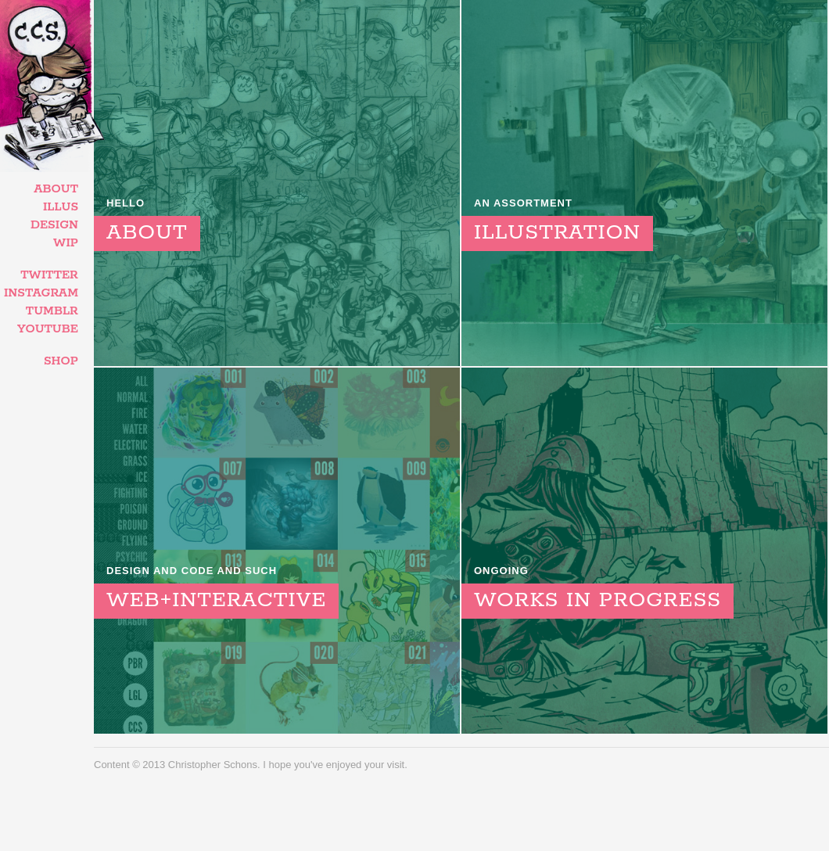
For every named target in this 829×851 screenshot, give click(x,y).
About (56, 188)
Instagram (41, 292)
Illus (60, 206)
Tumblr (52, 310)
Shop (61, 361)
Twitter (49, 275)
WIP (65, 242)
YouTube (47, 328)
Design (54, 224)
